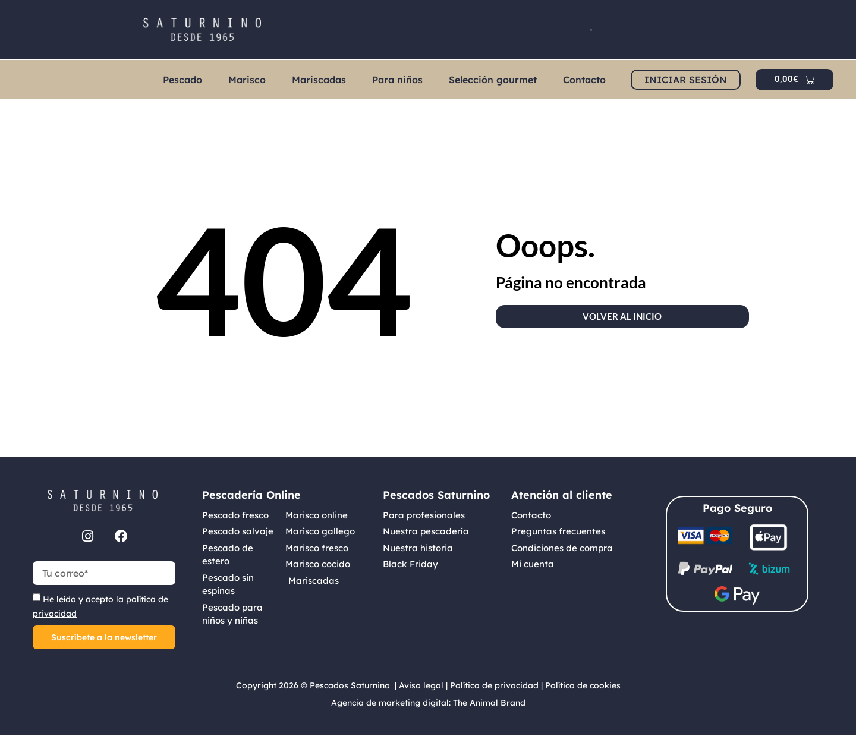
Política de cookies (583, 685)
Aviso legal (421, 685)
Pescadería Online (251, 495)
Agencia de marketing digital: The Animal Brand (428, 702)
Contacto (584, 80)
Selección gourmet (493, 80)
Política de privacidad (494, 685)
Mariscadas (319, 80)
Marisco (247, 80)
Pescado (182, 80)
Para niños (397, 80)
